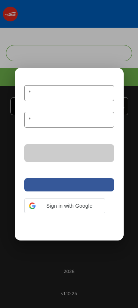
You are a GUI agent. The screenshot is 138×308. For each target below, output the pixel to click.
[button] (64, 205)
